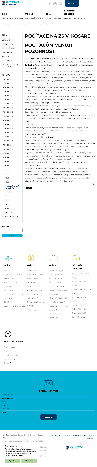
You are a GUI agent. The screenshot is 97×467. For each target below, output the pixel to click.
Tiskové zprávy (10, 278)
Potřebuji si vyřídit (57, 271)
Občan (52, 265)
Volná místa (32, 310)
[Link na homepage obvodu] (79, 450)
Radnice (31, 265)
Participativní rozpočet (58, 306)
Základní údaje (10, 282)
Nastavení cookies (17, 455)
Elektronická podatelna (59, 298)
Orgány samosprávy (35, 275)
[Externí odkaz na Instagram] (54, 3)
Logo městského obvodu (14, 275)
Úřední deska (32, 271)
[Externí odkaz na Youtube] (61, 3)
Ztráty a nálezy (55, 282)
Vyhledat (6, 227)
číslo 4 (33, 24)
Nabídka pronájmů (57, 302)
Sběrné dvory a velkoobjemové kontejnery (55, 314)
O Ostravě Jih (9, 359)
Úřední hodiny (10, 351)
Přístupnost (70, 435)
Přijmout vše (12, 461)
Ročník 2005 (25, 24)
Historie (7, 286)
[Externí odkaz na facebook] (50, 3)
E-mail (4, 405)
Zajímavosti (9, 290)
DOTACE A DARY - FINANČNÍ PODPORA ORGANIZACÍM (58, 290)
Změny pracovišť (79, 313)
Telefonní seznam (34, 290)
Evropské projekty (79, 305)
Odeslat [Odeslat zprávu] (48, 417)
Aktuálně (8, 271)
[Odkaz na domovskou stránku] (3, 24)
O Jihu (8, 24)
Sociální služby (55, 278)
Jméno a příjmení (7, 398)
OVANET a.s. (40, 456)
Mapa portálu (57, 435)
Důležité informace (57, 275)
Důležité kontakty (79, 309)
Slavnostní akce (78, 317)
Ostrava (7, 363)
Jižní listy (15, 24)
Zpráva (4, 412)
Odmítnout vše (29, 461)
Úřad (29, 286)
